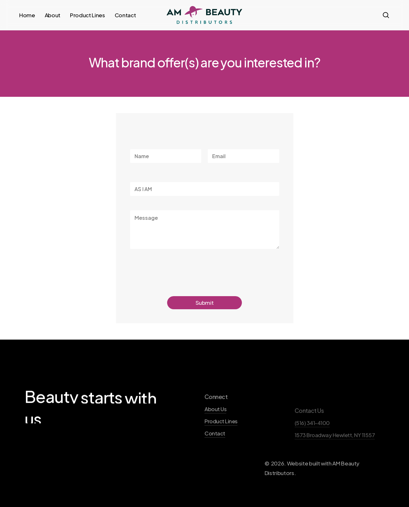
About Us (215, 428)
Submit (205, 302)
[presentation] (178, 281)
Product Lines (220, 440)
